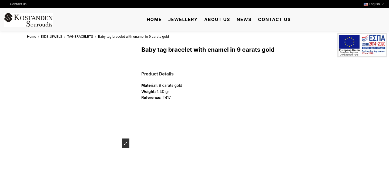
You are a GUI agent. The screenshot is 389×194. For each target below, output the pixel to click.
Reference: (151, 97)
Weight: (148, 91)
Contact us (18, 4)
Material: (149, 85)
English (374, 4)
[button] (183, 19)
